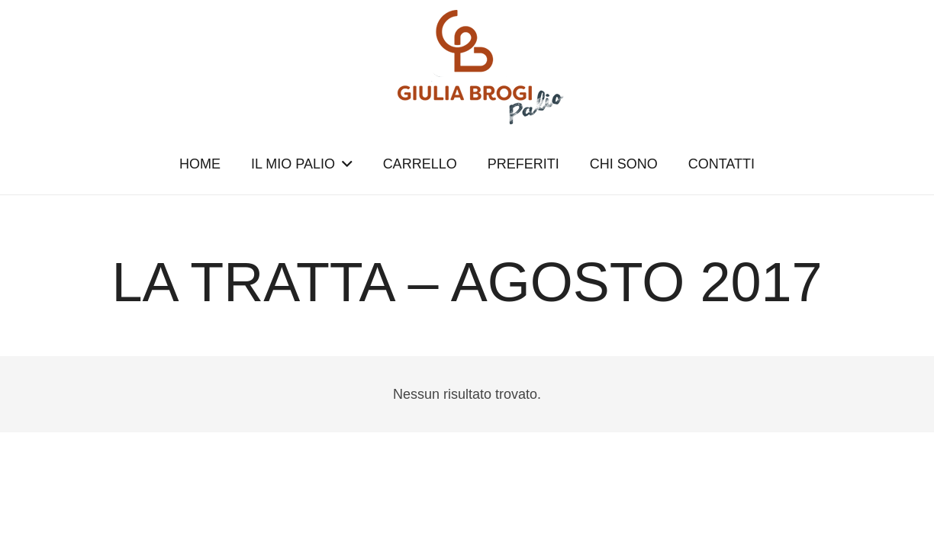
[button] (344, 163)
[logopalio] (467, 67)
